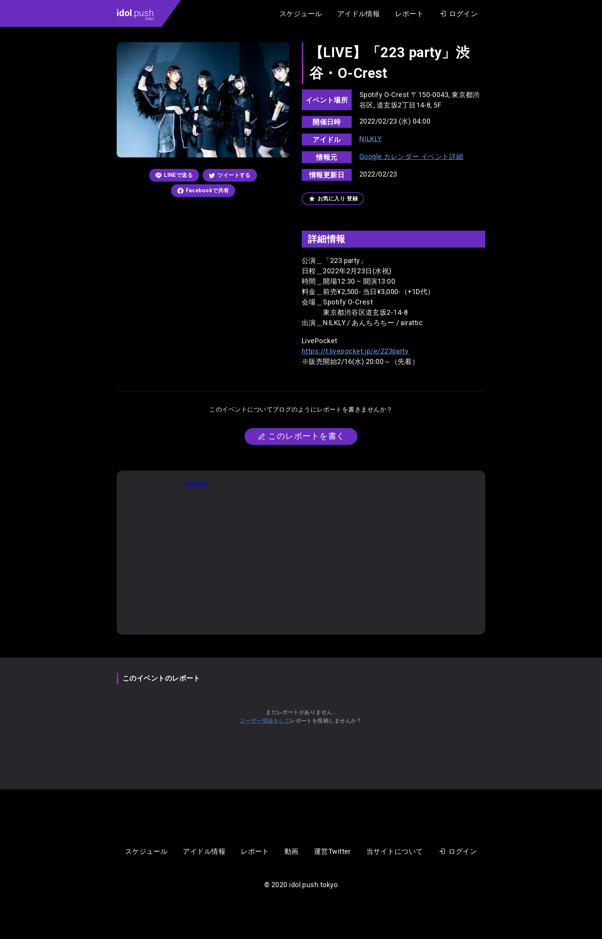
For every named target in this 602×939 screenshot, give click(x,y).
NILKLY (370, 139)
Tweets (197, 483)
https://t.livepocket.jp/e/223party (355, 351)
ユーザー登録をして (265, 720)
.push (135, 14)
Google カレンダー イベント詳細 (411, 156)
